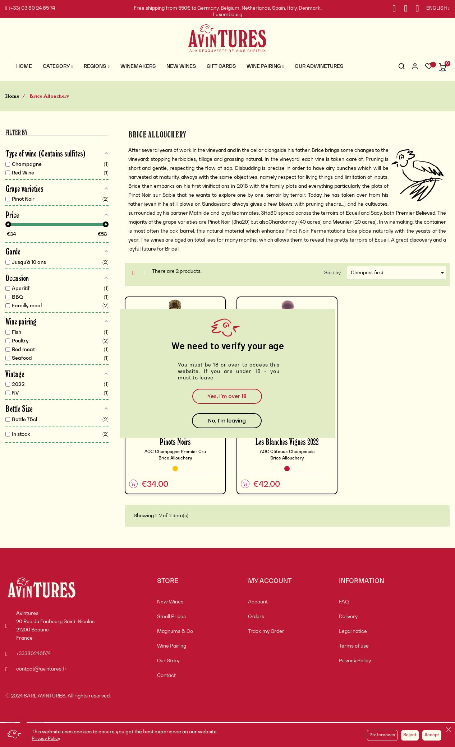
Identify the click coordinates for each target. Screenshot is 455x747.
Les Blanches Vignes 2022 (287, 441)
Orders (256, 616)
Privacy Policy (46, 739)
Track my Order (266, 631)
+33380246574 (33, 653)
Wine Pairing (171, 646)
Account (258, 601)
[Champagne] (175, 468)
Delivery (348, 616)
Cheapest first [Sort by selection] (398, 272)
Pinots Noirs (175, 441)
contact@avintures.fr (41, 669)
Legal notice (353, 631)
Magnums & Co (175, 631)
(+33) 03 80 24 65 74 (30, 8)
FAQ (344, 601)
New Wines (170, 601)
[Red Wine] (287, 468)
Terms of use (354, 646)
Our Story (168, 660)
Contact (166, 675)
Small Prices (171, 616)
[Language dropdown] (434, 8)
